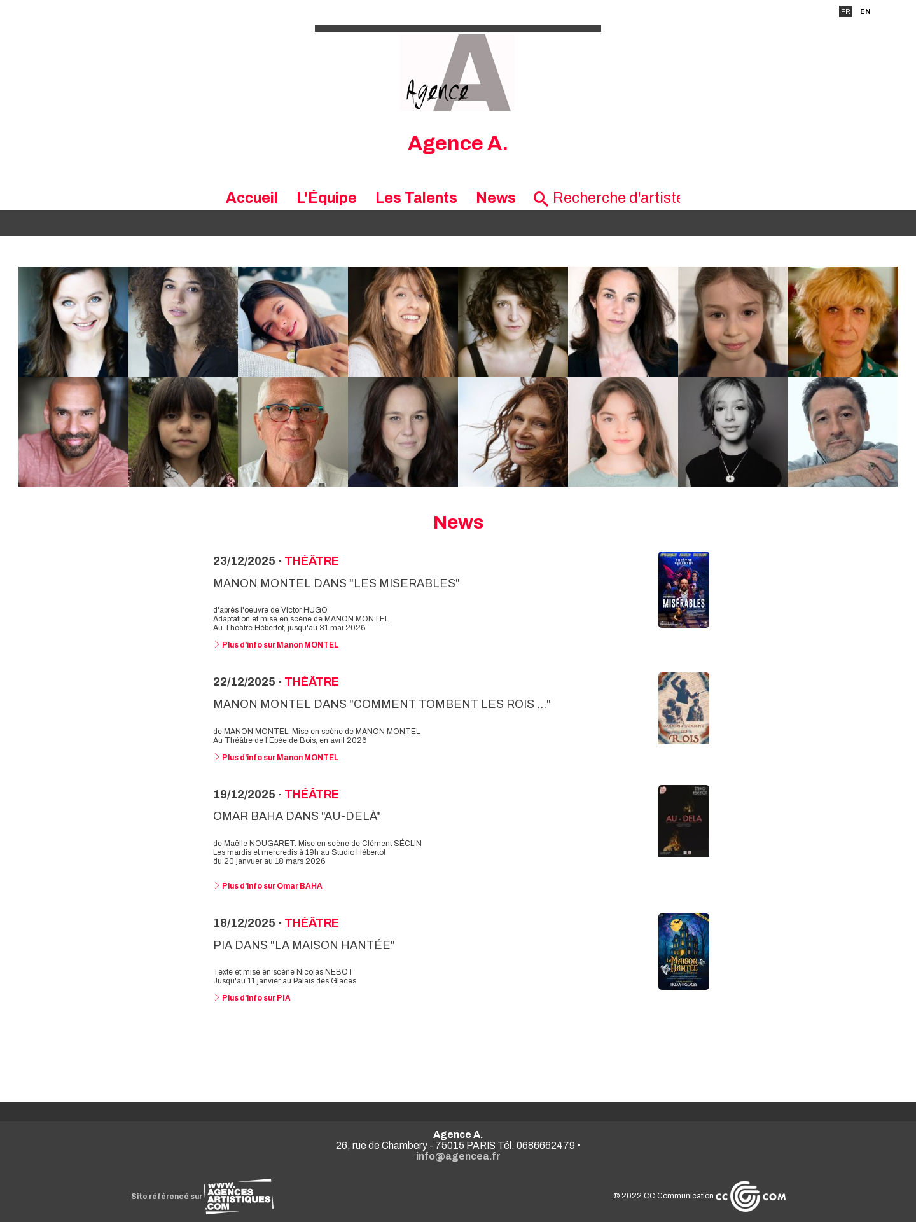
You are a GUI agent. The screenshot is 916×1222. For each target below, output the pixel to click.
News (496, 198)
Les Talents (416, 198)
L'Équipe (326, 198)
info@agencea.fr (458, 1156)
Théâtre (311, 561)
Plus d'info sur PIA (252, 998)
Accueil (252, 198)
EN (865, 11)
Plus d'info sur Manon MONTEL (276, 645)
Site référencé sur (202, 1196)
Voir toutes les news (458, 1049)
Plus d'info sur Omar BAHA (268, 886)
